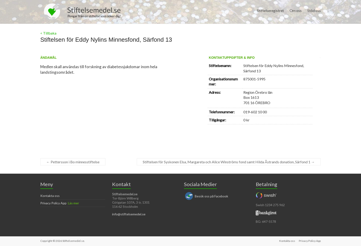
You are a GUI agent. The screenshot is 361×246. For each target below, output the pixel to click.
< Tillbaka (48, 33)
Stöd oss (314, 10)
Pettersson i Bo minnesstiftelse (72, 162)
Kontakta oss (50, 196)
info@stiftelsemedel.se (129, 214)
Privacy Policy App (53, 203)
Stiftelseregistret (270, 10)
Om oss (296, 10)
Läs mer (73, 203)
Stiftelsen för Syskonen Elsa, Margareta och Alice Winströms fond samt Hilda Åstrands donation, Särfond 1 (229, 162)
